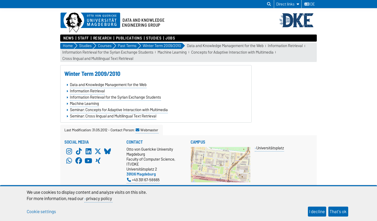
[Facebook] (79, 161)
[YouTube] (88, 161)
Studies (153, 38)
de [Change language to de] (309, 4)
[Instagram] (69, 151)
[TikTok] (79, 151)
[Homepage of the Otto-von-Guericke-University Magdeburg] (90, 22)
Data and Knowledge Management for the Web (225, 46)
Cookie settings (41, 211)
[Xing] (98, 161)
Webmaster (147, 130)
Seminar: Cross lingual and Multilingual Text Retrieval (113, 116)
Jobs (170, 38)
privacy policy (99, 198)
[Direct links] (287, 4)
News (68, 38)
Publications (129, 38)
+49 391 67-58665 (143, 180)
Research (102, 38)
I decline (317, 211)
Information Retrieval (285, 46)
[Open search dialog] (269, 4)
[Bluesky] (107, 151)
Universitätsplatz (270, 148)
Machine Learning (172, 52)
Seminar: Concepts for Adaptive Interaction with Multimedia (119, 110)
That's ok (338, 211)
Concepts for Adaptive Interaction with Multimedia (232, 52)
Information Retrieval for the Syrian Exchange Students (107, 52)
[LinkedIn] (88, 151)
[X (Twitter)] (98, 151)
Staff (83, 38)
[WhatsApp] (69, 161)
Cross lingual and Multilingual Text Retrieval (97, 59)
